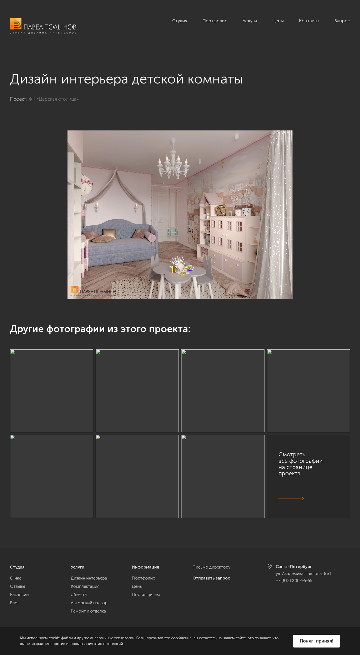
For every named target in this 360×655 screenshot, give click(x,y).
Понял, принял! (316, 641)
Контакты (309, 20)
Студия (179, 20)
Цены (278, 20)
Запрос (342, 20)
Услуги (250, 20)
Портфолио (215, 20)
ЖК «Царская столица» (53, 93)
